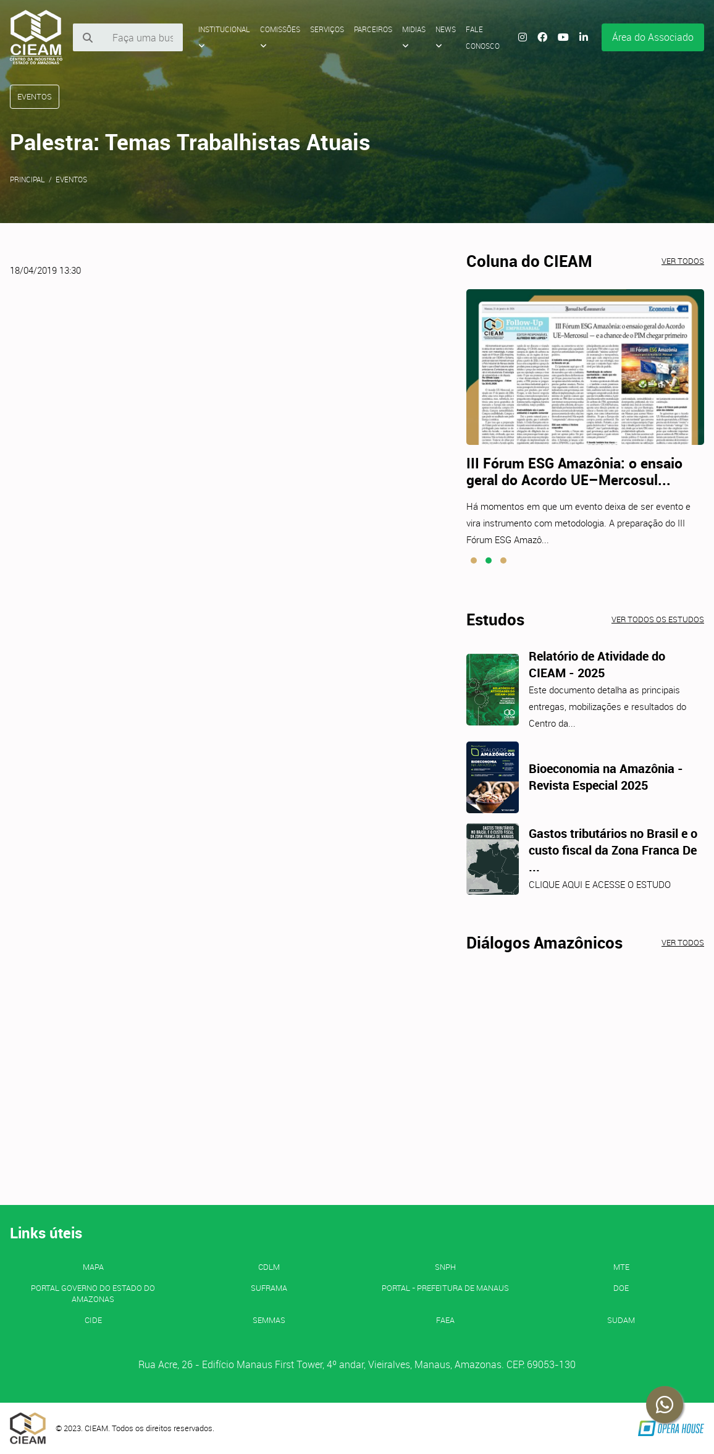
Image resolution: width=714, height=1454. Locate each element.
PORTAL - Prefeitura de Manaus (445, 1287)
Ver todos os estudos (657, 619)
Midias (414, 37)
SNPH (445, 1266)
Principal (27, 179)
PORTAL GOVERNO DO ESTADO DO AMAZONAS (93, 1293)
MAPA (93, 1266)
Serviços (327, 29)
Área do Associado (653, 37)
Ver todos (683, 260)
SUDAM (621, 1319)
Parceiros (373, 29)
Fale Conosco (483, 37)
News (445, 37)
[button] (473, 560)
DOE (621, 1287)
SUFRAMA (269, 1287)
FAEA (445, 1319)
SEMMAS (269, 1319)
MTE (621, 1266)
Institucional (224, 37)
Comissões (280, 37)
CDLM (269, 1266)
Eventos (71, 179)
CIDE (93, 1319)
